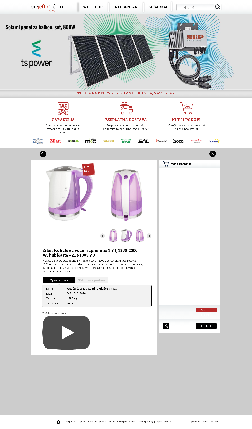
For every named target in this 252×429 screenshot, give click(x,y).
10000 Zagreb (115, 421)
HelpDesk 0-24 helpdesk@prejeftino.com (147, 421)
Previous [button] (102, 235)
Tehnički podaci (91, 280)
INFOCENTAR (125, 7)
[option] (126, 52)
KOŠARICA (157, 7)
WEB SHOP (93, 7)
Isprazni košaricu (206, 310)
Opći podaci (59, 280)
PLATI (206, 326)
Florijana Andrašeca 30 (94, 421)
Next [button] (149, 235)
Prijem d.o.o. (72, 421)
